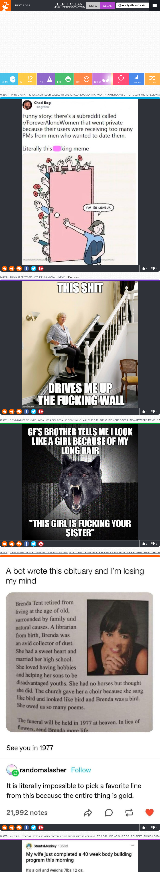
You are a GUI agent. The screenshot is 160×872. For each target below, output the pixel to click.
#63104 (3, 552)
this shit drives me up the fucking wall (33, 277)
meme (61, 277)
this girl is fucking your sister (108, 420)
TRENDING (136, 79)
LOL (64, 79)
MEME (8, 79)
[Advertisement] (80, 43)
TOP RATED (121, 79)
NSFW (101, 79)
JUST (23, 5)
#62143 (3, 95)
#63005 (3, 836)
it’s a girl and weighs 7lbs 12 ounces (119, 836)
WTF (26, 79)
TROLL (82, 79)
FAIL (45, 79)
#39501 (3, 420)
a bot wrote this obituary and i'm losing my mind (39, 552)
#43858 (3, 277)
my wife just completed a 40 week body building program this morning (52, 836)
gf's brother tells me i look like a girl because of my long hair (48, 420)
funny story (17, 95)
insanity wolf (138, 420)
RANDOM (152, 79)
